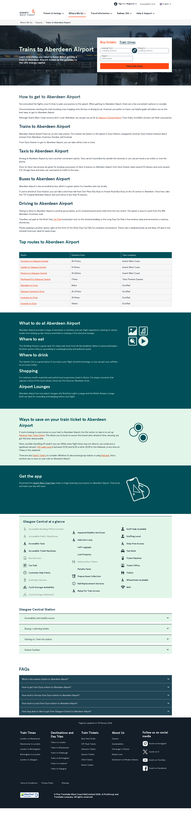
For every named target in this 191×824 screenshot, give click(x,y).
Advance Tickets (88, 749)
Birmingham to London (30, 754)
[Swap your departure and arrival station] (134, 50)
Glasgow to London (29, 765)
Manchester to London (30, 744)
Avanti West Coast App (44, 483)
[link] (164, 3)
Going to (141, 48)
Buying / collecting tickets (37, 628)
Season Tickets (87, 754)
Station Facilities (32, 650)
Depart (104, 56)
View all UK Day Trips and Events (62, 786)
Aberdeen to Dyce (29, 285)
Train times (127, 42)
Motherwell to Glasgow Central (35, 279)
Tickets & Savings (52, 13)
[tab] (109, 42)
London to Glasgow (29, 760)
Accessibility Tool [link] (147, 4)
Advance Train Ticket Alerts (32, 435)
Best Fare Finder (88, 739)
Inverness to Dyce (29, 297)
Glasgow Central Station (109, 117)
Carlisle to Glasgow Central (33, 267)
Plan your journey (88, 781)
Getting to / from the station (38, 639)
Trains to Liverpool (59, 763)
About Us (118, 733)
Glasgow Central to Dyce (32, 291)
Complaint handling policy (123, 770)
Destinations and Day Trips (62, 734)
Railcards (105, 455)
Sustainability (117, 744)
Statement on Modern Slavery (125, 760)
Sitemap (65, 800)
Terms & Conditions (28, 800)
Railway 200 (123, 13)
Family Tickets (39, 455)
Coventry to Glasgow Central (34, 261)
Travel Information (100, 13)
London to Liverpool (29, 770)
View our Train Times (30, 776)
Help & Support (144, 13)
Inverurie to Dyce (29, 303)
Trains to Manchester (60, 748)
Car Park (57, 219)
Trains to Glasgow (59, 769)
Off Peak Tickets (88, 744)
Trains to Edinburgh (59, 753)
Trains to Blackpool (59, 774)
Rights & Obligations (121, 776)
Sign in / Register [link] (124, 4)
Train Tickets (90, 733)
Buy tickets (108, 42)
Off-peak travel (44, 447)
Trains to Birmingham (60, 758)
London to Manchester (30, 739)
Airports (39, 22)
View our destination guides (64, 779)
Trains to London (58, 742)
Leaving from (107, 48)
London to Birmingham (30, 749)
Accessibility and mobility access (40, 618)
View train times (134, 66)
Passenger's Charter (120, 749)
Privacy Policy (47, 800)
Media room (117, 754)
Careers (115, 739)
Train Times (28, 733)
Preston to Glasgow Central (34, 273)
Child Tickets (87, 760)
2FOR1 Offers (87, 776)
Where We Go (76, 13)
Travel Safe (116, 765)
